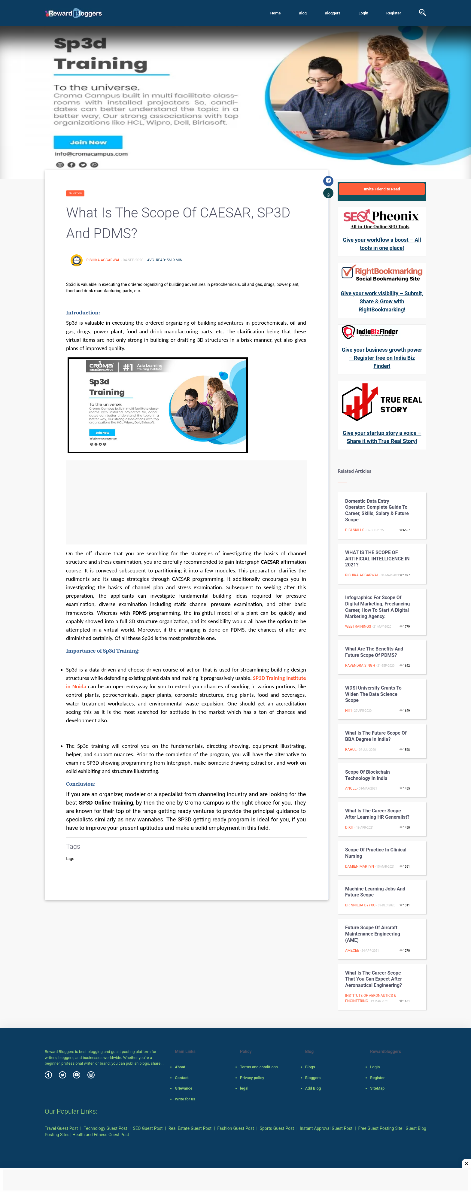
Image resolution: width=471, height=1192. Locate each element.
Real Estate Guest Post (190, 1128)
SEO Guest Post (148, 1128)
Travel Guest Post (61, 1128)
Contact (182, 1077)
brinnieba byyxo (360, 905)
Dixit (349, 827)
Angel (351, 788)
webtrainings (358, 626)
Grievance (183, 1088)
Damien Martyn (359, 866)
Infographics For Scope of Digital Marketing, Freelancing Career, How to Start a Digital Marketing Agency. (377, 607)
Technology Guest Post (105, 1128)
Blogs (310, 1067)
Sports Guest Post (277, 1128)
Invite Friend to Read (382, 189)
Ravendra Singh (360, 665)
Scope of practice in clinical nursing (375, 853)
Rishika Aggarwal (103, 260)
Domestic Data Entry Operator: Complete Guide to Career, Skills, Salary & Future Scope (377, 510)
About (180, 1067)
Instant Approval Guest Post (326, 1128)
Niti (348, 710)
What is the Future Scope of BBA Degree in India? (376, 736)
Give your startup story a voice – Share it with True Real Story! (382, 437)
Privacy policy (252, 1077)
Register (393, 13)
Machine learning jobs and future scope (375, 892)
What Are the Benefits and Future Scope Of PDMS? (374, 652)
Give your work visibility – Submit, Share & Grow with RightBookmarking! (382, 301)
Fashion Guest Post (235, 1128)
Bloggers (332, 13)
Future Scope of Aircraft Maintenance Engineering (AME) (372, 934)
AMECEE (352, 950)
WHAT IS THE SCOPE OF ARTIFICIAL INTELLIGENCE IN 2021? (377, 559)
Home (275, 13)
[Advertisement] (186, 502)
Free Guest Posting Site (380, 1128)
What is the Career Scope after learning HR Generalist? (377, 814)
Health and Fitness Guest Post (100, 1134)
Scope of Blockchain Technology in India (367, 775)
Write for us (185, 1099)
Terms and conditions (259, 1067)
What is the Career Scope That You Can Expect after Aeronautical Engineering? (373, 979)
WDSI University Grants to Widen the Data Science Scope (373, 694)
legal (244, 1088)
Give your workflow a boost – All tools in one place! (382, 244)
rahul (351, 750)
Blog (303, 13)
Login (363, 13)
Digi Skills (354, 530)
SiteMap (377, 1088)
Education (75, 193)
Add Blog (313, 1088)
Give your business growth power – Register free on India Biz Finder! (382, 358)
